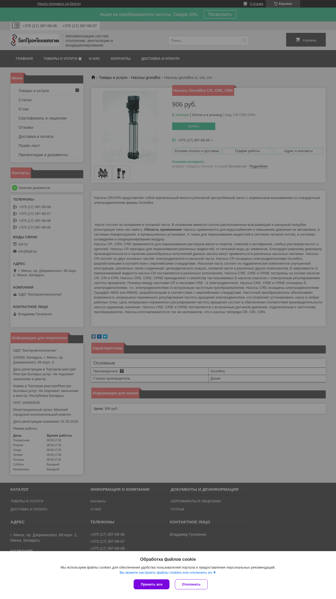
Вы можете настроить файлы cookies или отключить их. (166, 572)
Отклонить (191, 584)
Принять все (151, 584)
